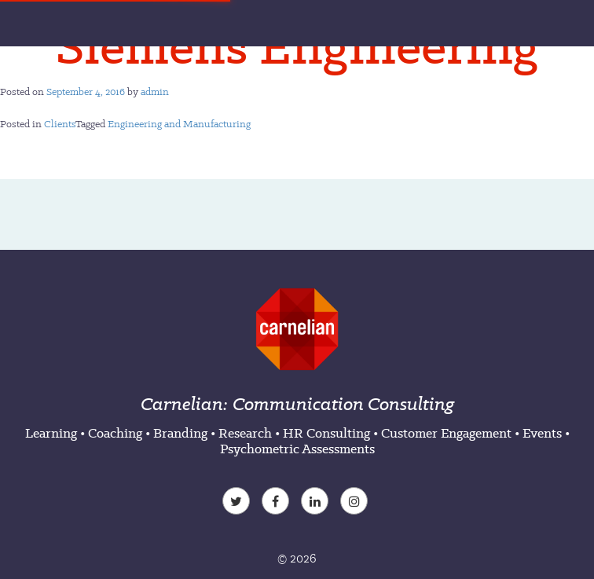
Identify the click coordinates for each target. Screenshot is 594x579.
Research (245, 433)
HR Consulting (326, 433)
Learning (51, 433)
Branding (180, 433)
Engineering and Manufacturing (179, 123)
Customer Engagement (446, 433)
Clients (59, 123)
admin (155, 91)
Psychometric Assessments (297, 448)
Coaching (115, 433)
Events (542, 433)
